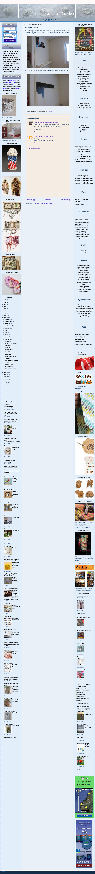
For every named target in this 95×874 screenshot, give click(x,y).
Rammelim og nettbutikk (82, 234)
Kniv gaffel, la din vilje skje (84, 83)
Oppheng (7, 358)
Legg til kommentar (34, 148)
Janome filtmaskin (84, 281)
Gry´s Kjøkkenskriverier (11, 588)
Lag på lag (84, 284)
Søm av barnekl (84, 127)
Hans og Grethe (79, 204)
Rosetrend (7, 515)
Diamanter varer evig (84, 67)
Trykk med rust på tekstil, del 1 (84, 308)
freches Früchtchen (82, 669)
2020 (5, 304)
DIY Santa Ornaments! (10, 421)
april (6, 334)
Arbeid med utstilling (84, 105)
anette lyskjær (81, 613)
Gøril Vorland (38, 122)
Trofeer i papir (84, 69)
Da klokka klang (83, 291)
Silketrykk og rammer (84, 304)
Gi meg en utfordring (81, 220)
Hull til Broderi (9, 352)
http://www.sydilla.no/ (82, 690)
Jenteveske (84, 125)
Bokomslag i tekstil (84, 279)
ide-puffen (7, 502)
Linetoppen (7, 546)
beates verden (8, 425)
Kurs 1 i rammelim (80, 336)
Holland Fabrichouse (82, 698)
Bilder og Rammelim (11, 343)
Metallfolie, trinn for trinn (82, 226)
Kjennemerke (84, 270)
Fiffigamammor (8, 724)
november (8, 321)
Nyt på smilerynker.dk (89, 714)
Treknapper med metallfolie (83, 238)
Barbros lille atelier (9, 476)
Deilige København (83, 175)
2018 (5, 306)
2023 (5, 300)
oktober (7, 323)
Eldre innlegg (65, 200)
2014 (5, 315)
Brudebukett (84, 79)
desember (8, 319)
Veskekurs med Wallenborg (84, 161)
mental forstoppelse (83, 756)
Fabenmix (79, 700)
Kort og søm (7, 459)
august (7, 328)
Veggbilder (8, 345)
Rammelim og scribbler (81, 233)
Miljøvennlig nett (84, 316)
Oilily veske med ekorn (84, 156)
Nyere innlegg (30, 200)
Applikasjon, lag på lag (84, 274)
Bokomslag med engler (84, 267)
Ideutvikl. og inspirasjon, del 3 (84, 182)
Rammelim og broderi (81, 231)
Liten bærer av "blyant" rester (84, 146)
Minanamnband (81, 694)
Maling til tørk (9, 364)
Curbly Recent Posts (10, 737)
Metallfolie (78, 224)
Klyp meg (84, 90)
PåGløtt (6, 528)
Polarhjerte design (9, 711)
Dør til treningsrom (10, 356)
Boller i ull (84, 250)
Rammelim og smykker (81, 229)
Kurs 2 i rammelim (80, 337)
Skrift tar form (9, 349)
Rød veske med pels (84, 149)
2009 (5, 379)
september (8, 326)
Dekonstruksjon (83, 81)
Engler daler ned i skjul (81, 219)
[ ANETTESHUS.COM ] (10, 412)
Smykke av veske (84, 103)
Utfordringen (84, 287)
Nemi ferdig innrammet (81, 227)
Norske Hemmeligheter (10, 466)
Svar (35, 132)
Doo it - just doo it (82, 724)
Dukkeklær (84, 129)
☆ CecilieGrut (8, 698)
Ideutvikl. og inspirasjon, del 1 (84, 178)
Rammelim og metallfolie (82, 236)
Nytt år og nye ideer (10, 368)
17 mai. (14, 547)
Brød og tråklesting (84, 78)
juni (6, 330)
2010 (5, 376)
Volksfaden (79, 692)
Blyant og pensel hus (84, 71)
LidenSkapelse (8, 663)
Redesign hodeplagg (84, 272)
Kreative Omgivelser (83, 743)
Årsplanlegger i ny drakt (84, 265)
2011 (5, 374)
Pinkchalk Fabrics (81, 688)
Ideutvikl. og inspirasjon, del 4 (84, 183)
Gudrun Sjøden (83, 176)
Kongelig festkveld (83, 76)
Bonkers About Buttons (84, 630)
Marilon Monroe (79, 339)
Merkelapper (84, 85)
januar (7, 341)
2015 (5, 313)
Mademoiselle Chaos (10, 676)
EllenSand (7, 603)
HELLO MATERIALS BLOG (84, 596)
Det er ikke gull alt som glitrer (83, 344)
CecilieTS (7, 404)
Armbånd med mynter (83, 275)
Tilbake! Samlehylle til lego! (16, 607)
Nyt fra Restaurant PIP (88, 727)
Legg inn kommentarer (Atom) (43, 203)
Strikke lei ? (15, 725)
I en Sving (7, 541)
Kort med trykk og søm (84, 74)
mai (6, 332)
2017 (5, 308)
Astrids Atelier (81, 643)
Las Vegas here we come (82, 222)
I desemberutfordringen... (15, 633)
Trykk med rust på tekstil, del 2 (84, 310)
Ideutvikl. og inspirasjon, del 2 (84, 180)
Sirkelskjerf (84, 252)
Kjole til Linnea (83, 131)
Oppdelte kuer (84, 88)
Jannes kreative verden (11, 446)
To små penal (84, 73)
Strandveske (84, 158)
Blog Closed (80, 739)
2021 (5, 302)
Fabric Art (80, 737)
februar (7, 339)
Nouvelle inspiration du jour (12, 441)
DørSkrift (7, 347)
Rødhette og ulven (80, 202)
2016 (5, 311)
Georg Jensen (84, 147)
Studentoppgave (79, 343)
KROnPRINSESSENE (10, 629)
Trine (35, 136)
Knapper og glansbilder (84, 282)
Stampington (80, 696)
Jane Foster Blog (9, 489)
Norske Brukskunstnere (11, 642)
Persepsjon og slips (84, 86)
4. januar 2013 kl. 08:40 (50, 122)
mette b (79, 769)
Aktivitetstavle (9, 366)
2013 (5, 317)
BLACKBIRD (7, 650)
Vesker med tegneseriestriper (83, 159)
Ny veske (84, 154)
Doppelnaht (80, 600)
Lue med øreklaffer (83, 269)
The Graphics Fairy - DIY (11, 419)
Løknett (84, 153)
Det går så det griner (84, 313)
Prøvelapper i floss (80, 341)
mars (6, 337)
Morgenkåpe (84, 124)
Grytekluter (84, 315)
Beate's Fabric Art (82, 656)
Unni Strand (7, 616)
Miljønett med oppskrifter (84, 151)
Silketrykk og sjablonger (84, 306)
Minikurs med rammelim (82, 334)
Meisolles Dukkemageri (83, 617)
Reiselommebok (84, 286)
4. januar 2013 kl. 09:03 (45, 136)
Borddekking (15, 530)
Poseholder (15, 712)
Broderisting (8, 354)
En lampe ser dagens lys (84, 289)
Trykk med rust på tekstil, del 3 (84, 311)
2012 (5, 372)
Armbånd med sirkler (84, 277)
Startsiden (48, 200)
